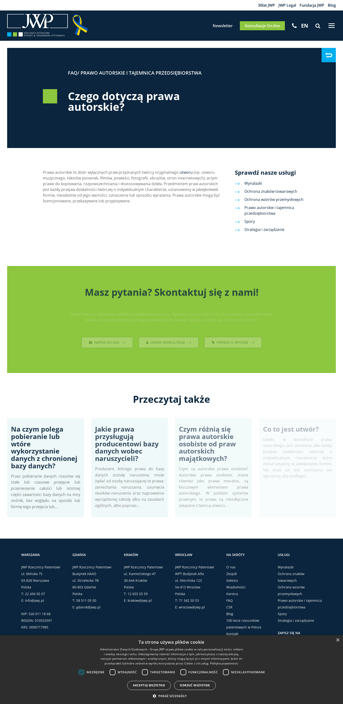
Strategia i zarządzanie (264, 229)
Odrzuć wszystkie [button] (195, 685)
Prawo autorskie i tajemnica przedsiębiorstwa (141, 73)
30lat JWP (266, 5)
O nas (231, 567)
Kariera (232, 594)
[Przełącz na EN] (304, 25)
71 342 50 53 (189, 600)
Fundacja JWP (312, 5)
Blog (332, 5)
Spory (249, 221)
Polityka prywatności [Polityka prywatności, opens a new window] (224, 663)
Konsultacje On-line (262, 25)
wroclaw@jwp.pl (192, 607)
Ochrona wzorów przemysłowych (273, 199)
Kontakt (232, 634)
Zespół (231, 573)
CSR (229, 607)
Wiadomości (236, 587)
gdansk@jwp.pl (88, 607)
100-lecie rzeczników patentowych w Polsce (243, 623)
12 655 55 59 (138, 594)
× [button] (337, 640)
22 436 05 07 (35, 594)
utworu (186, 172)
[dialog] (171, 669)
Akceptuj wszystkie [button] (149, 685)
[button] (171, 696)
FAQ (72, 73)
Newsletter (223, 25)
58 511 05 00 (86, 600)
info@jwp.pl (34, 600)
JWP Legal (287, 5)
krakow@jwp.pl (140, 600)
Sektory (232, 580)
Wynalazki (253, 183)
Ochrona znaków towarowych (270, 191)
